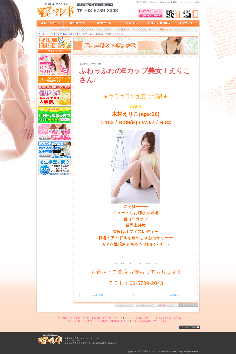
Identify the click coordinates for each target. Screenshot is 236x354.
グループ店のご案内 (144, 29)
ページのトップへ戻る (187, 305)
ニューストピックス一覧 (74, 34)
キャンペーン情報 (62, 29)
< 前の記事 (98, 295)
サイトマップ (178, 29)
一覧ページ (135, 295)
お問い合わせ (125, 29)
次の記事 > (173, 295)
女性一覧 (140, 305)
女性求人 (110, 29)
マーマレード (44, 34)
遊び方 (86, 318)
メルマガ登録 (95, 29)
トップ (57, 34)
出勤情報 (161, 305)
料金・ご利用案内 (71, 318)
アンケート (80, 29)
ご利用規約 (163, 29)
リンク (126, 321)
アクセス (118, 318)
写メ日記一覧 (73, 321)
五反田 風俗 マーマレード (149, 351)
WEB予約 (87, 321)
